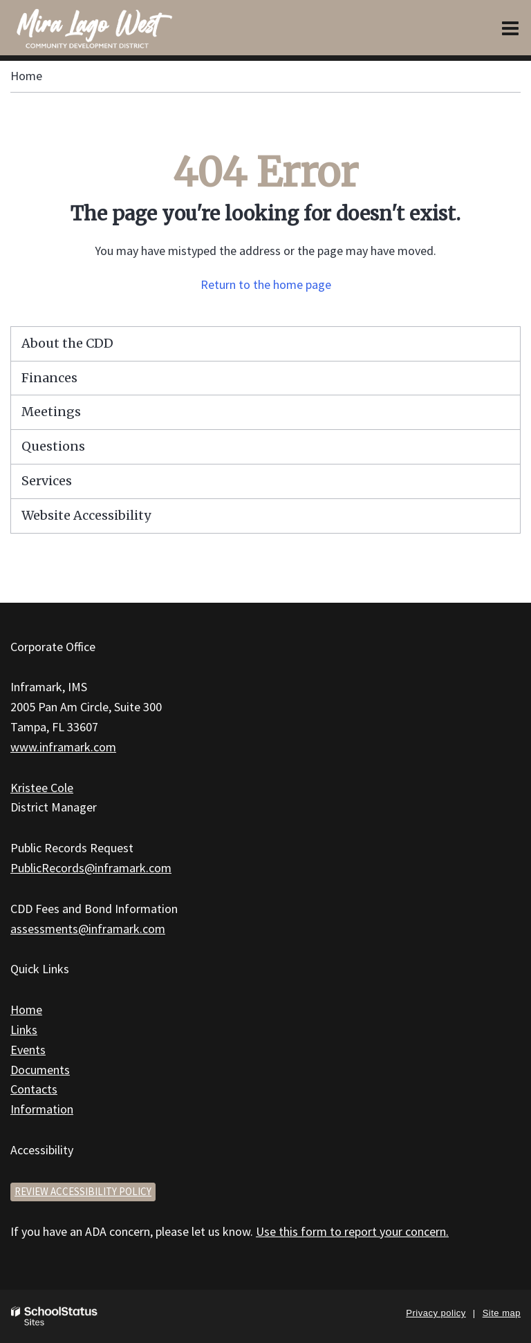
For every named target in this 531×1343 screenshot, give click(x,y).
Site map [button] (502, 1313)
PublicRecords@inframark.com (90, 868)
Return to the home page (266, 284)
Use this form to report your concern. (352, 1231)
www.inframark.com (63, 747)
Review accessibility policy (83, 1191)
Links (23, 1029)
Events (28, 1050)
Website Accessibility (86, 515)
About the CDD (67, 343)
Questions (53, 446)
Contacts (33, 1089)
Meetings (51, 412)
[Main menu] (510, 27)
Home (26, 76)
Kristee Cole (41, 788)
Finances (49, 378)
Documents (40, 1070)
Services (46, 481)
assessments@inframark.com (87, 929)
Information (41, 1109)
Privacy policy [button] (435, 1313)
